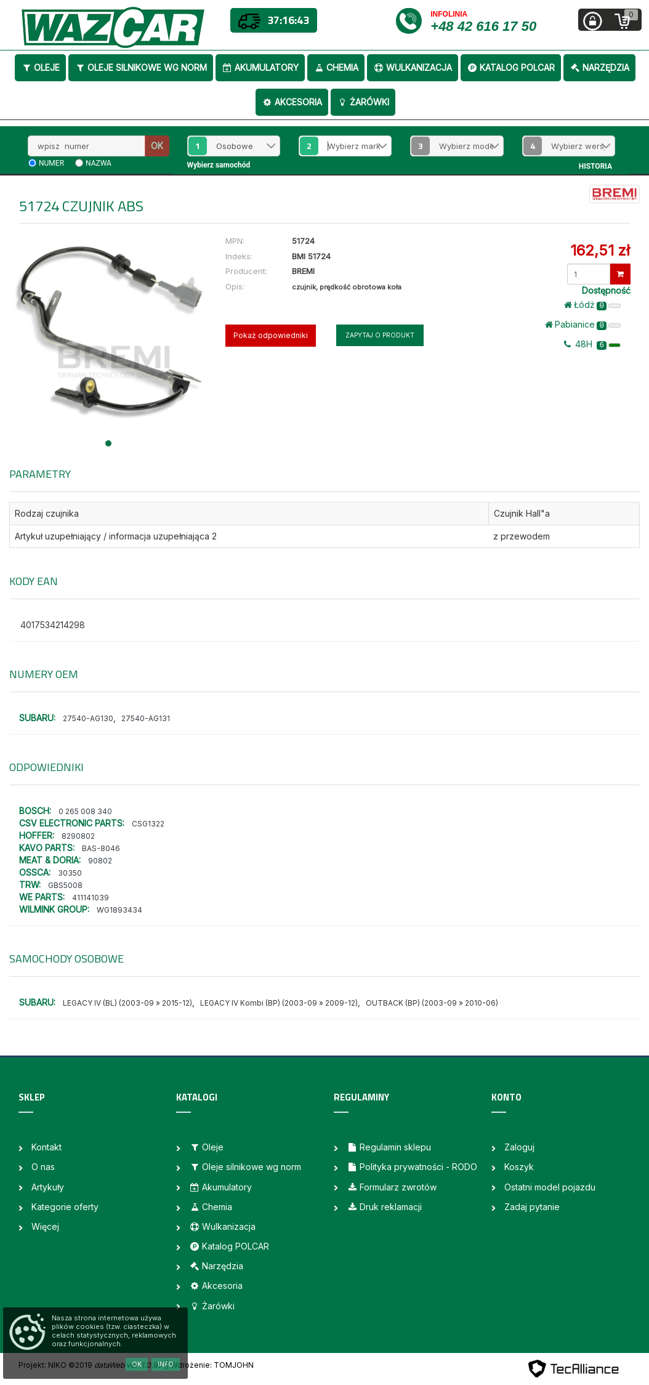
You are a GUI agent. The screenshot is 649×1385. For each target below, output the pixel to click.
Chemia (335, 67)
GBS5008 (65, 885)
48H (592, 344)
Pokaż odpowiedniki (270, 335)
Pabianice (583, 324)
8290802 (78, 836)
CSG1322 (148, 823)
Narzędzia (599, 67)
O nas (43, 1166)
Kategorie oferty (65, 1206)
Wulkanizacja (412, 67)
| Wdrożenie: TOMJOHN (210, 1365)
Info (166, 1364)
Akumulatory (260, 67)
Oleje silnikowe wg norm (141, 67)
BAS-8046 (101, 848)
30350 (70, 873)
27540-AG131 (145, 718)
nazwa (98, 163)
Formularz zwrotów (392, 1187)
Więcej (45, 1226)
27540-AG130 (88, 718)
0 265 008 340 (85, 811)
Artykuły (47, 1187)
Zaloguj (519, 1147)
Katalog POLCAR (511, 67)
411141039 (90, 897)
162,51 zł (600, 250)
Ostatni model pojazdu (549, 1187)
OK (157, 145)
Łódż (592, 304)
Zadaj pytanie (532, 1206)
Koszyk (519, 1166)
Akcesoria (292, 102)
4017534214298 (52, 625)
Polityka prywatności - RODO (412, 1166)
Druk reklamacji (384, 1206)
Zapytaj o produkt (379, 335)
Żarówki (363, 102)
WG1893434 (119, 910)
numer (51, 163)
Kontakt (46, 1147)
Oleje (40, 67)
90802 (100, 860)
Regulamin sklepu (389, 1147)
